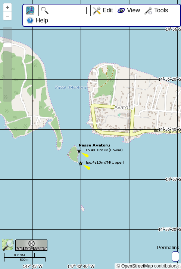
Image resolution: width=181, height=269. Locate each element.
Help (42, 20)
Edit (108, 10)
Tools (161, 10)
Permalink (168, 247)
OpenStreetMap (137, 266)
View (133, 10)
